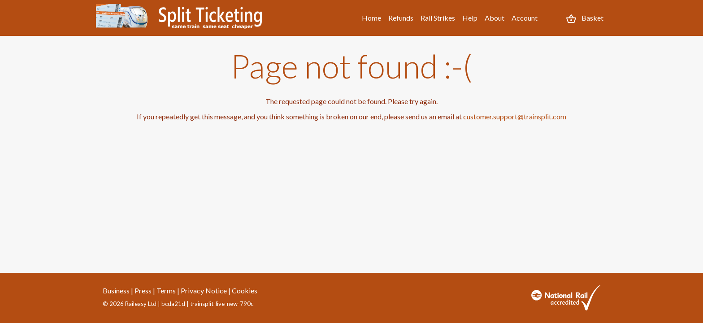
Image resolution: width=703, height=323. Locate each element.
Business (116, 290)
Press (143, 290)
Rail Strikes (438, 17)
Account (525, 17)
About (494, 17)
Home (371, 17)
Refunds (400, 17)
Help (469, 17)
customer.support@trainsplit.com (514, 116)
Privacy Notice (204, 290)
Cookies (244, 290)
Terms (166, 290)
